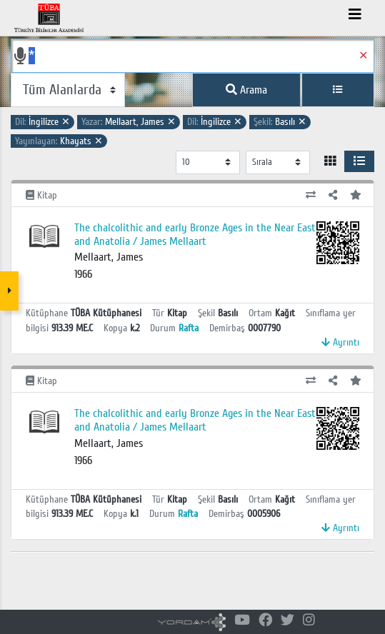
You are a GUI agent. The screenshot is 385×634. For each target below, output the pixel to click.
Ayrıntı (340, 342)
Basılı (280, 122)
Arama (246, 90)
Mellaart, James (128, 122)
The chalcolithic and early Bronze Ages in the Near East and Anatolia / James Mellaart (195, 234)
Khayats (59, 141)
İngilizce (42, 122)
